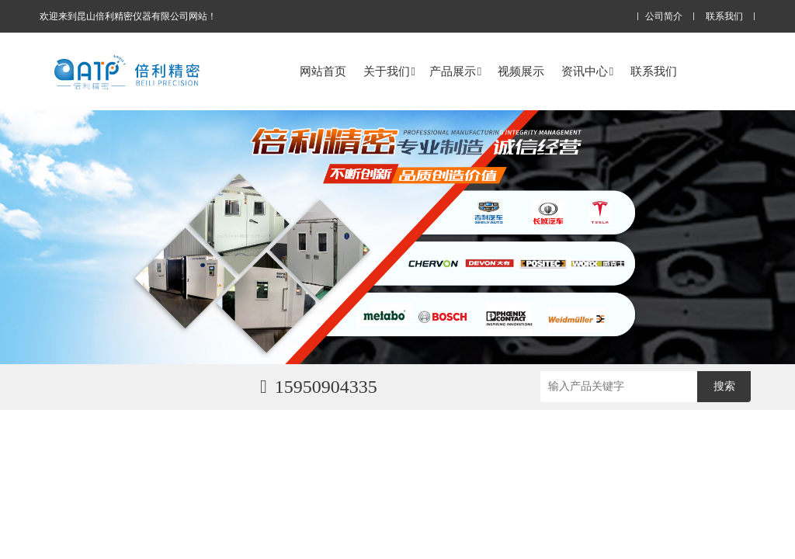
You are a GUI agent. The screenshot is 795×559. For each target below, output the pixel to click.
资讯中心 (587, 71)
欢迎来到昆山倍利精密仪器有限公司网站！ (128, 16)
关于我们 (389, 71)
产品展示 (455, 71)
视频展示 (521, 71)
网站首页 (323, 71)
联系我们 (724, 17)
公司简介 (663, 17)
